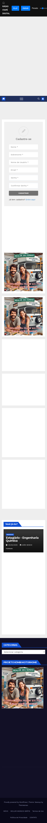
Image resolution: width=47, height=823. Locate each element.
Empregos (10, 534)
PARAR (25, 8)
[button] (39, 99)
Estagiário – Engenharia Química (22, 539)
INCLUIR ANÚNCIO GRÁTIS (20, 811)
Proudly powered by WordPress (16, 802)
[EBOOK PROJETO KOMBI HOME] (23, 272)
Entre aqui (30, 199)
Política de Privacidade (18, 817)
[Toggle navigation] (21, 99)
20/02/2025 (13, 545)
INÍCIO (5, 811)
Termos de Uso (38, 811)
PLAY (15, 8)
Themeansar (23, 805)
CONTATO (33, 817)
